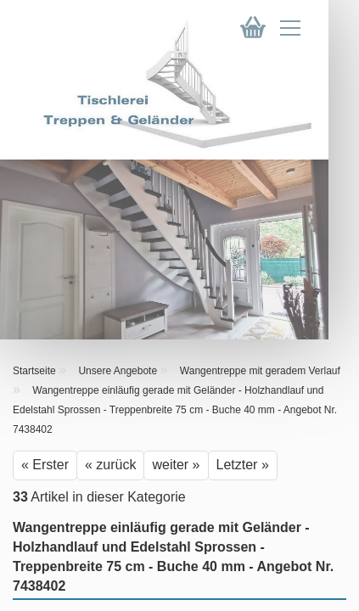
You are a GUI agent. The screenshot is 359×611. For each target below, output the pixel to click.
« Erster (45, 464)
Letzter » (242, 464)
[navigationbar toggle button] (305, 32)
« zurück (110, 464)
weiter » (175, 464)
